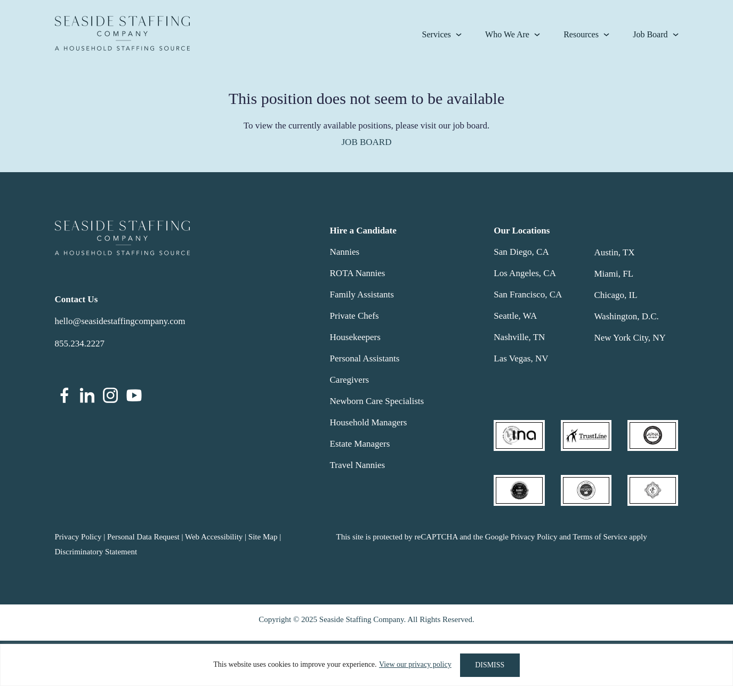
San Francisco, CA (528, 294)
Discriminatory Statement (96, 551)
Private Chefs (354, 316)
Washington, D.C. (626, 316)
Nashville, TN (519, 337)
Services (436, 34)
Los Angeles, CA (525, 273)
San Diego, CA (521, 252)
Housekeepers (355, 337)
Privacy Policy (78, 536)
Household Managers (368, 422)
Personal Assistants (365, 358)
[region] (366, 665)
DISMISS (489, 665)
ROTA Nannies (357, 273)
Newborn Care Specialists (377, 401)
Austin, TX (614, 252)
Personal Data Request (143, 536)
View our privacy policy (414, 665)
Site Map (263, 536)
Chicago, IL (615, 295)
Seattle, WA (515, 316)
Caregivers (349, 380)
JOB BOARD (367, 142)
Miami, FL (613, 274)
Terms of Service (600, 536)
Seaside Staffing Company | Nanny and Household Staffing (122, 33)
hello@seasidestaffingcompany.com (120, 321)
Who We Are (507, 34)
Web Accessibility (214, 536)
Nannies (345, 252)
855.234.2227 (80, 343)
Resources (581, 34)
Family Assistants (362, 294)
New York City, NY (629, 338)
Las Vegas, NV (521, 358)
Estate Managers (360, 444)
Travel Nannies (357, 465)
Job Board (650, 34)
